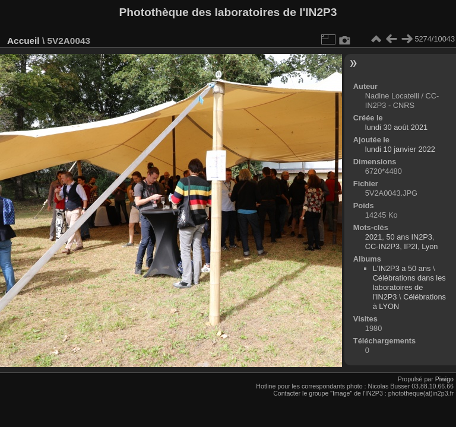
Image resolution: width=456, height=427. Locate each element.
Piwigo (444, 379)
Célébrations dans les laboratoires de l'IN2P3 (409, 287)
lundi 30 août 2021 (396, 127)
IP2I (410, 246)
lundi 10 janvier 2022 (400, 149)
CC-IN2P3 (382, 246)
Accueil (23, 41)
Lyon (430, 246)
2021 (373, 236)
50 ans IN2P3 (409, 236)
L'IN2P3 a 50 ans (402, 268)
